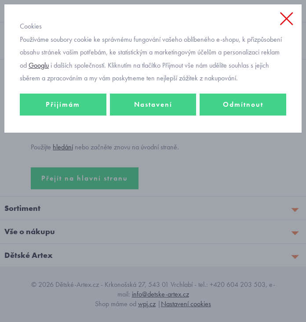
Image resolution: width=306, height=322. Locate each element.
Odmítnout (243, 104)
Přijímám (63, 104)
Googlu (39, 65)
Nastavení (153, 104)
